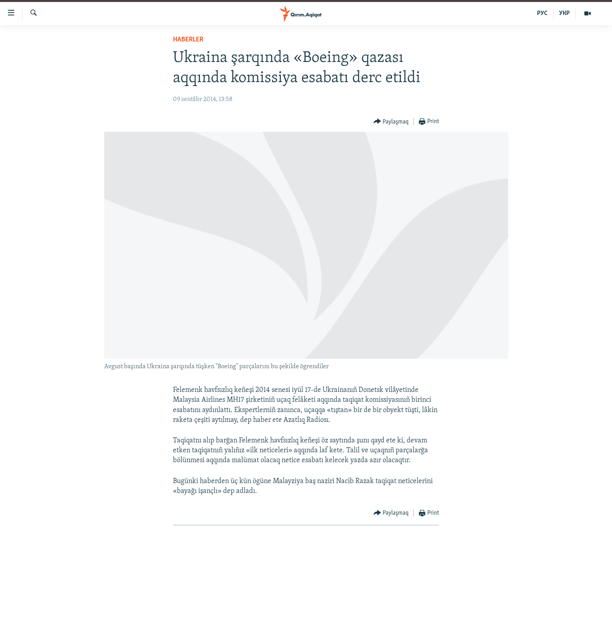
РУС (542, 13)
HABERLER (188, 39)
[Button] (391, 121)
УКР (564, 13)
